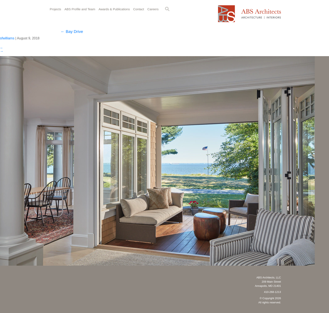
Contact (138, 9)
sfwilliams (7, 38)
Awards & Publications (114, 9)
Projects (55, 9)
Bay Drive (72, 31)
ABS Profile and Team (79, 9)
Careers (152, 9)
